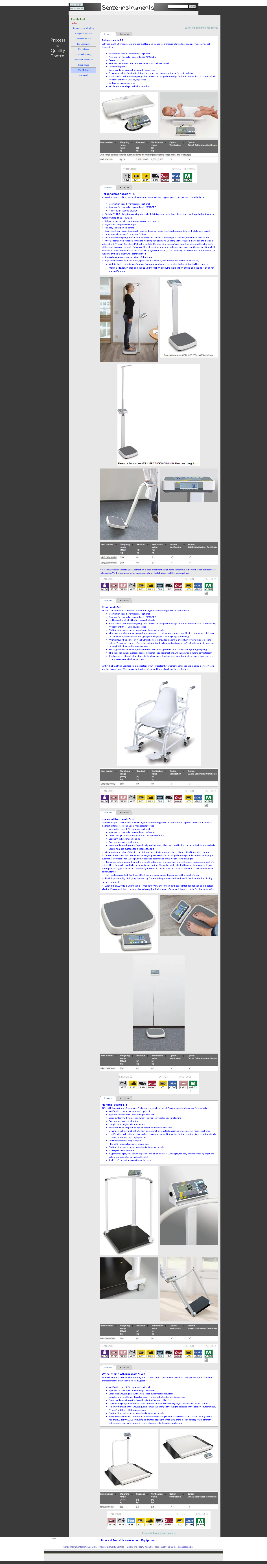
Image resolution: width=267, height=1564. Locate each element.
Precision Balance (83, 38)
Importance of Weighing (83, 28)
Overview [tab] (108, 34)
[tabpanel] (79, 6)
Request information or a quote (159, 1533)
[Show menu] (54, 1540)
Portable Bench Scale (83, 59)
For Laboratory (83, 44)
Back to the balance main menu (201, 27)
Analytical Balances (83, 33)
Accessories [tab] (124, 34)
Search (192, 7)
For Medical (83, 70)
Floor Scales (83, 65)
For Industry (83, 49)
